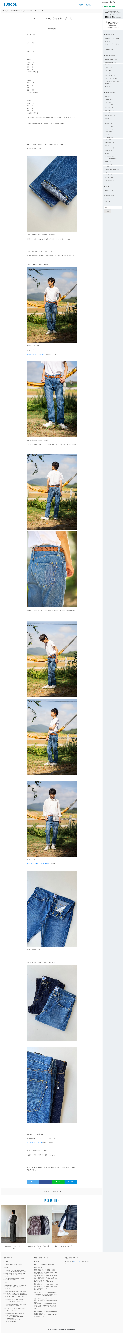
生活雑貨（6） (108, 83)
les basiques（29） (109, 156)
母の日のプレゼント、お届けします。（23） (112, 40)
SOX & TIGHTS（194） (110, 75)
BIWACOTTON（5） (110, 110)
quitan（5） (108, 113)
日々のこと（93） (109, 190)
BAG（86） (108, 65)
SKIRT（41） (108, 70)
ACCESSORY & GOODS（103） (112, 81)
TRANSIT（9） (108, 153)
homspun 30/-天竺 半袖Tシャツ (36, 354)
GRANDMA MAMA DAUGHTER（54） (112, 171)
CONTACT (89, 4)
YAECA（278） (108, 131)
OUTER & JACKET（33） (111, 62)
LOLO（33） (108, 134)
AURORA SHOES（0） (110, 177)
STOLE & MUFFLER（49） (111, 78)
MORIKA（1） (108, 118)
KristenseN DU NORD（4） (111, 158)
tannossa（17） (109, 96)
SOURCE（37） (109, 161)
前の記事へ (47, 1192)
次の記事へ (57, 1192)
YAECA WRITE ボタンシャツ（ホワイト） (38, 864)
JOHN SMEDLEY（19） (110, 148)
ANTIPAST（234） (109, 137)
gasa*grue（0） (109, 123)
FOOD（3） (108, 86)
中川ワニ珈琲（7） (109, 180)
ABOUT (81, 4)
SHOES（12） (108, 73)
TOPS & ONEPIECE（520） (111, 59)
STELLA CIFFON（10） (110, 115)
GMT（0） (107, 145)
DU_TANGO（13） (109, 99)
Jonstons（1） (108, 150)
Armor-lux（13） (109, 107)
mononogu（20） (109, 104)
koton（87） (108, 140)
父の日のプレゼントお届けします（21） (112, 45)
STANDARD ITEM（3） (110, 49)
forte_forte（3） (109, 164)
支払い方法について (77, 1261)
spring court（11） (109, 142)
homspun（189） (109, 129)
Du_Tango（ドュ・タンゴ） (34, 1142)
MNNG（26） (108, 102)
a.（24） (107, 167)
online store (105, 2)
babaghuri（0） (109, 175)
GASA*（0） (108, 121)
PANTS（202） (108, 67)
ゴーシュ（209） (109, 126)
